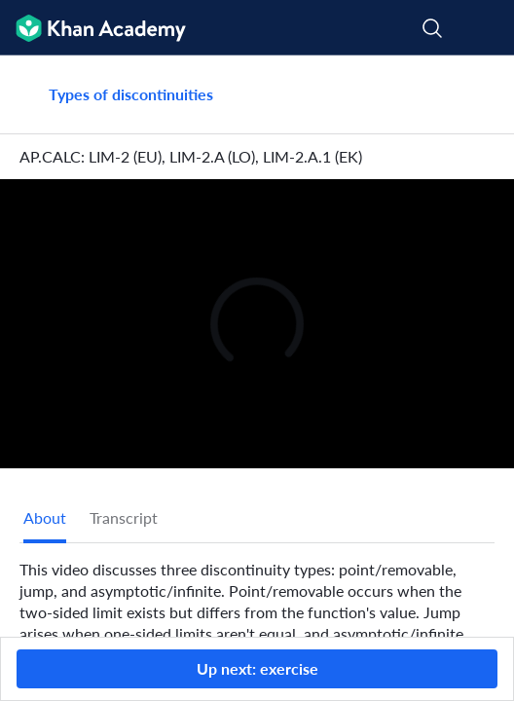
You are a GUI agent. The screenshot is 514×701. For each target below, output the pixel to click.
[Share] (477, 94)
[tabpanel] (257, 615)
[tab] (44, 518)
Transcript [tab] (124, 517)
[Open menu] (486, 28)
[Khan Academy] (93, 28)
